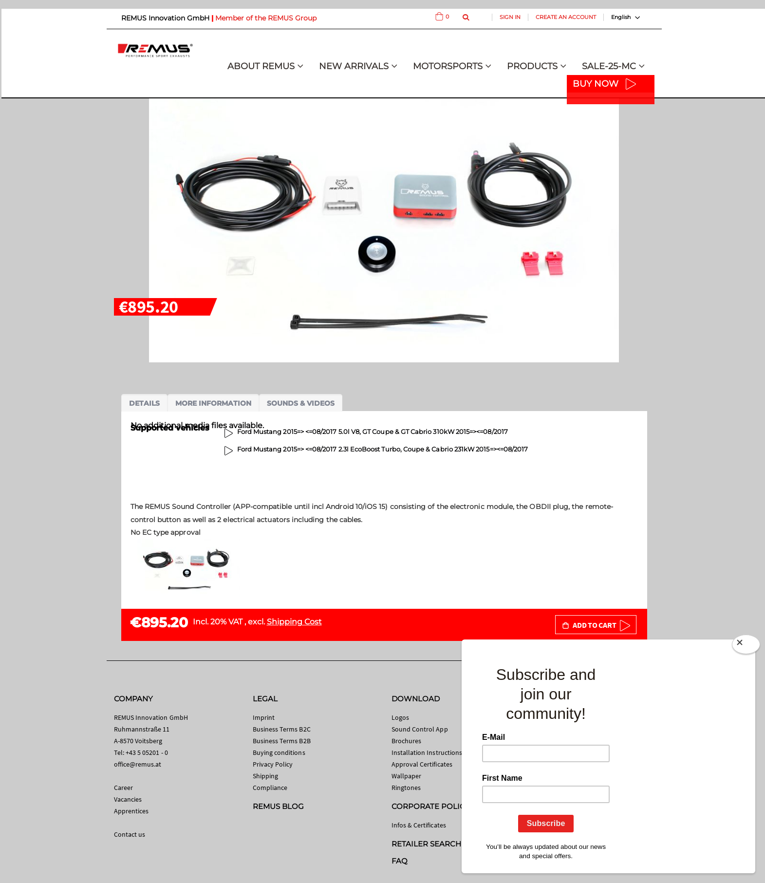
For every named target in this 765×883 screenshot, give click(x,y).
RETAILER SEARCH (427, 843)
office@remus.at (138, 764)
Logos (400, 717)
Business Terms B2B (282, 740)
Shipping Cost (294, 621)
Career (123, 787)
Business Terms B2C (282, 729)
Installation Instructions (427, 752)
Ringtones (406, 787)
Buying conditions (279, 752)
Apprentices (131, 811)
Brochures (407, 740)
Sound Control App (420, 729)
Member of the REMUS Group (266, 18)
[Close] (746, 646)
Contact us (130, 834)
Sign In (510, 17)
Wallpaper (407, 775)
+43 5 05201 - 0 (147, 752)
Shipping (266, 775)
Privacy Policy (273, 764)
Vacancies (128, 799)
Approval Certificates (422, 764)
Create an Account (566, 17)
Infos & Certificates (419, 825)
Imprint (264, 717)
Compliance (270, 787)
